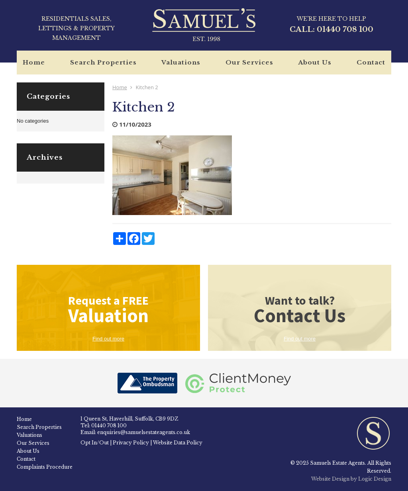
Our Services (249, 62)
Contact (371, 62)
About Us (315, 62)
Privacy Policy (131, 443)
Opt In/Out (94, 443)
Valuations (180, 62)
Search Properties (103, 62)
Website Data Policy (177, 443)
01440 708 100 (345, 29)
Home (34, 62)
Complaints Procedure (45, 467)
